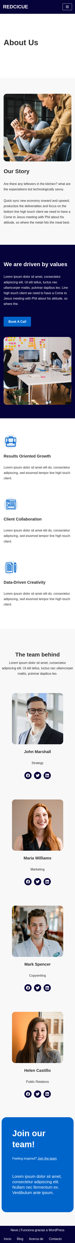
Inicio (7, 1239)
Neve (14, 1230)
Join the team (47, 1158)
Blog (20, 1239)
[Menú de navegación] (67, 6)
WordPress (56, 1230)
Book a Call (17, 321)
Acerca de (36, 1239)
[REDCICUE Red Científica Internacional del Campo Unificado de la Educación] (15, 7)
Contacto (55, 1239)
